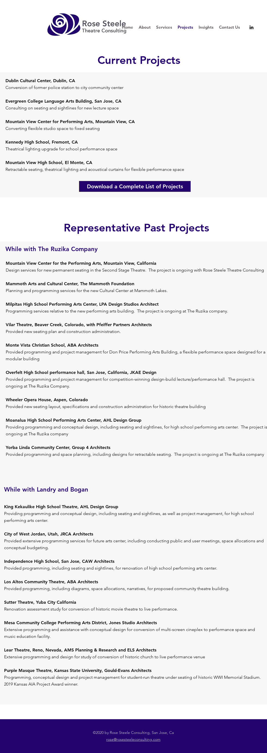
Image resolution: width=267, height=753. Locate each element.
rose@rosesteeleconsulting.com (133, 739)
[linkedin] (251, 27)
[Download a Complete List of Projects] (135, 186)
